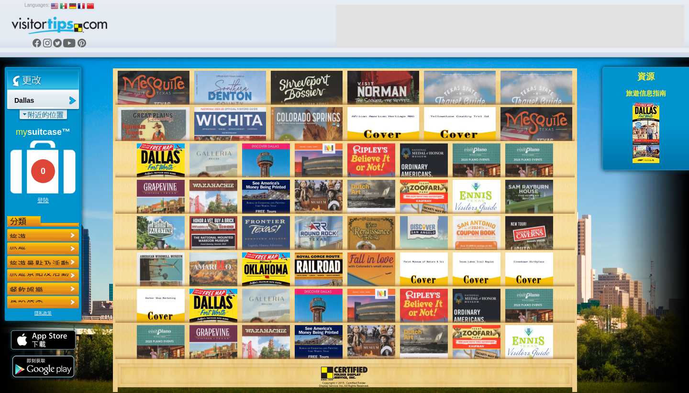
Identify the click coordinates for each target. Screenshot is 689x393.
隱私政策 (43, 313)
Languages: (36, 5)
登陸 (43, 200)
